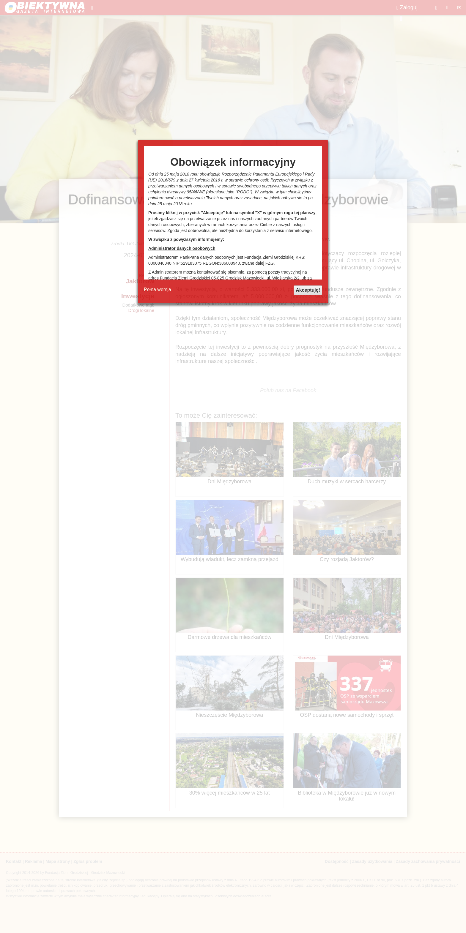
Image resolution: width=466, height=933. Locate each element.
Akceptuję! (308, 290)
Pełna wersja (157, 289)
